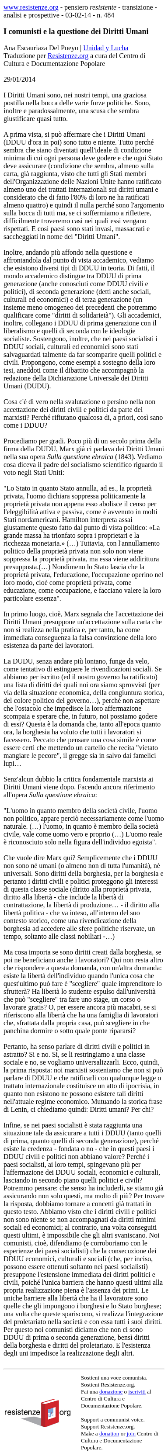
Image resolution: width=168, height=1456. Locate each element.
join (131, 1433)
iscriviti (137, 1391)
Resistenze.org (68, 55)
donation (109, 1433)
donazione (110, 1391)
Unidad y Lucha (105, 48)
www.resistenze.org (31, 7)
